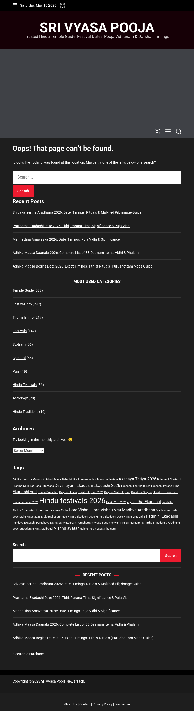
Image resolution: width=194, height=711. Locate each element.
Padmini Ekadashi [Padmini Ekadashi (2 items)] (162, 516)
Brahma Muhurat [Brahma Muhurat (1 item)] (23, 486)
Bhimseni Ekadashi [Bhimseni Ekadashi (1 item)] (169, 479)
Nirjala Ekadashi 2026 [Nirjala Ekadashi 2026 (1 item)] (81, 516)
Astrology (20, 398)
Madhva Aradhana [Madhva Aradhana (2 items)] (138, 510)
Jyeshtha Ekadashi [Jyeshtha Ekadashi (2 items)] (144, 501)
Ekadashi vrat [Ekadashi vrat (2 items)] (25, 491)
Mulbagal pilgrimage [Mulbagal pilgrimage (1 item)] (54, 516)
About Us (70, 704)
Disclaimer (122, 704)
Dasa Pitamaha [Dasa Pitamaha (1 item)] (44, 486)
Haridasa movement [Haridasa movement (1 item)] (165, 492)
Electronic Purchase (28, 654)
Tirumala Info (23, 317)
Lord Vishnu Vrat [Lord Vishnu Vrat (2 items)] (106, 510)
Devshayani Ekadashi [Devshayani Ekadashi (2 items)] (74, 485)
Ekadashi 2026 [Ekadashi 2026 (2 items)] (107, 485)
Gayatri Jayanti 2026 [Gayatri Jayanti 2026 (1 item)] (90, 492)
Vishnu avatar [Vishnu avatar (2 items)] (66, 528)
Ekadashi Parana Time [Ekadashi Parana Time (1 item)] (165, 486)
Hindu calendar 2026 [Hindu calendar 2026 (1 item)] (25, 502)
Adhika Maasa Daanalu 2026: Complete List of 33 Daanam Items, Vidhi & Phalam (76, 253)
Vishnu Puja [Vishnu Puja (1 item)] (86, 528)
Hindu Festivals (25, 385)
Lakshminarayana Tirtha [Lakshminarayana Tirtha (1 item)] (53, 510)
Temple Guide (23, 290)
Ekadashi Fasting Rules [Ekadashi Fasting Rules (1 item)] (135, 486)
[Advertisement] (97, 87)
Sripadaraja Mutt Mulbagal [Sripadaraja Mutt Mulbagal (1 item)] (36, 528)
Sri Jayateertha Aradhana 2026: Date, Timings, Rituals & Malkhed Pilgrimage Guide (77, 212)
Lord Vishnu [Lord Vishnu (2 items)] (80, 510)
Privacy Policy (102, 704)
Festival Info (22, 304)
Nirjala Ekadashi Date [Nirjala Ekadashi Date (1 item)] (109, 516)
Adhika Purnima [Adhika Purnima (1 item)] (78, 479)
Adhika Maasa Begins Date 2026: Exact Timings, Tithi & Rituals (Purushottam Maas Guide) (83, 266)
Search (19, 544)
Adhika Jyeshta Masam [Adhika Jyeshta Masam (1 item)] (27, 479)
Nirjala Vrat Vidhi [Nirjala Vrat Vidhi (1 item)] (134, 516)
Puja (16, 371)
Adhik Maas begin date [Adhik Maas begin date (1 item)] (103, 479)
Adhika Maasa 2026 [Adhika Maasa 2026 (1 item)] (55, 479)
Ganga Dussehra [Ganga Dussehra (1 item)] (48, 492)
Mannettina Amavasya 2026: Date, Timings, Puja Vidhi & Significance (66, 239)
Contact (84, 704)
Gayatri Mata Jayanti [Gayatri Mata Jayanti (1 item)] (117, 492)
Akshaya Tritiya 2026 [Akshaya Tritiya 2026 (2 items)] (137, 479)
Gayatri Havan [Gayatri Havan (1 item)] (68, 492)
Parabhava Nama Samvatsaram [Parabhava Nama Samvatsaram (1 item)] (56, 522)
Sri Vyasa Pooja (97, 28)
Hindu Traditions (25, 412)
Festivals (20, 331)
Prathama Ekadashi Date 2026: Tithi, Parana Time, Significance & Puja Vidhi (71, 226)
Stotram (19, 344)
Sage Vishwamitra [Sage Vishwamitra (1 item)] (113, 522)
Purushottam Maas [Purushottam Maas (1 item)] (89, 522)
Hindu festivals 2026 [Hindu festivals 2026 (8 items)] (72, 500)
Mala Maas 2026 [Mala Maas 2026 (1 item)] (29, 516)
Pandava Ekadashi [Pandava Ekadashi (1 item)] (24, 522)
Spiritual (19, 358)
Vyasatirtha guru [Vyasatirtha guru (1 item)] (105, 528)
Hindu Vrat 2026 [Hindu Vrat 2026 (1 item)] (116, 502)
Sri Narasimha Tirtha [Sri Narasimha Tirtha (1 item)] (139, 522)
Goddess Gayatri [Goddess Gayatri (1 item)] (141, 492)
